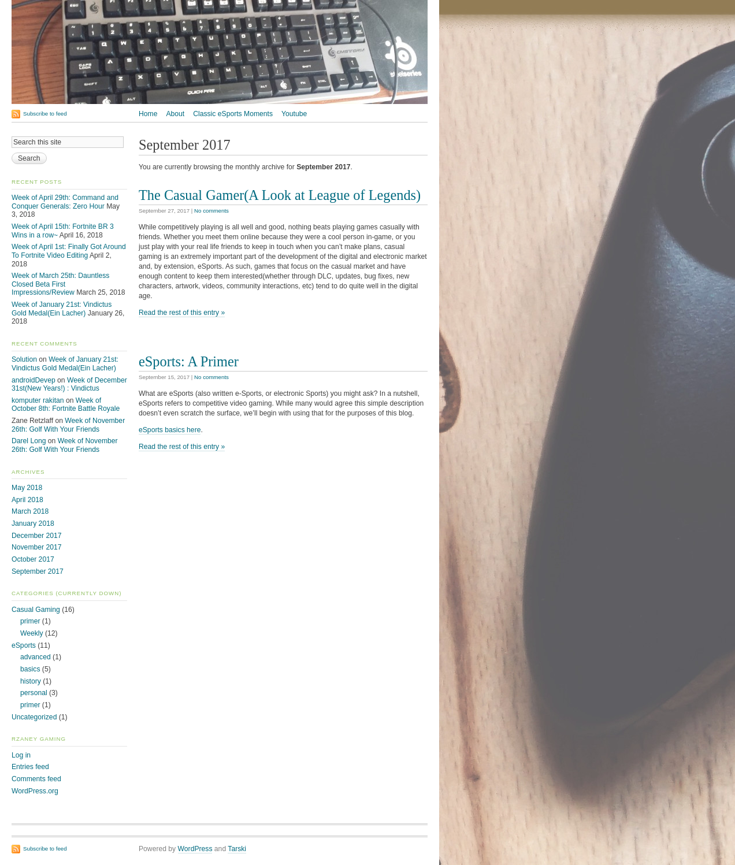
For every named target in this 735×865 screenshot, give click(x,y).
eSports (24, 645)
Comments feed (36, 779)
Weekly (31, 633)
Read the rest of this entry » (182, 313)
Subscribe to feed (45, 113)
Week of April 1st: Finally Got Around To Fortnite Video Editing (69, 251)
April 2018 (27, 500)
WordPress (195, 849)
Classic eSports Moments (233, 114)
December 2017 (37, 536)
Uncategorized (34, 717)
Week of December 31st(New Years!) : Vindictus (69, 384)
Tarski (237, 849)
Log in (21, 755)
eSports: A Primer (189, 361)
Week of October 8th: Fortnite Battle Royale (66, 404)
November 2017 (37, 547)
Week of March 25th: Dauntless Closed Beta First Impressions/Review (60, 284)
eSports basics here (170, 430)
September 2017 (38, 571)
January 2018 (33, 523)
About (175, 114)
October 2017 (33, 559)
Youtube (294, 114)
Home (148, 114)
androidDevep (33, 380)
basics (30, 669)
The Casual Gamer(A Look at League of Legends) (280, 195)
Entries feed (30, 767)
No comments (211, 210)
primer (30, 621)
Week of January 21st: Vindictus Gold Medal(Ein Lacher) (62, 308)
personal (33, 693)
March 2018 (30, 511)
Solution (24, 359)
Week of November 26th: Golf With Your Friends (68, 425)
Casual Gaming (36, 610)
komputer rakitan (38, 400)
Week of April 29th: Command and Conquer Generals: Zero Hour (65, 202)
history (30, 681)
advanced (35, 657)
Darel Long (29, 441)
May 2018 (27, 488)
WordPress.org (35, 791)
